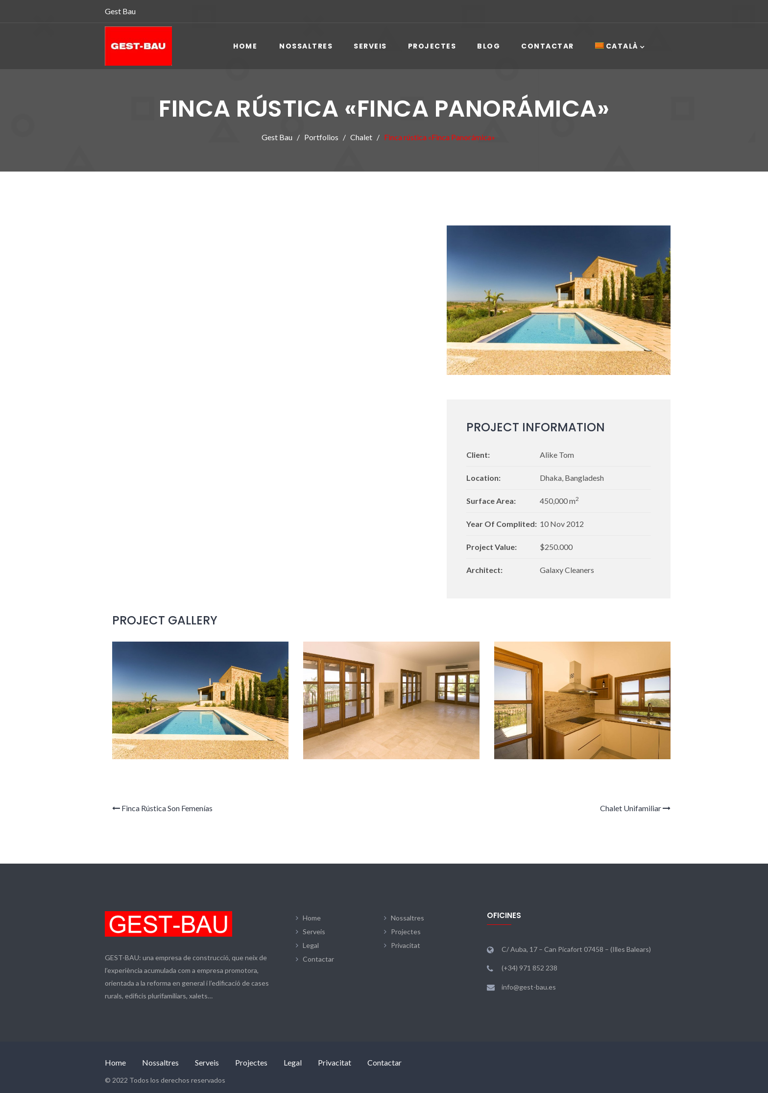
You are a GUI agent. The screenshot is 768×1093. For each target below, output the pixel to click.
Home (245, 46)
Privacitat (405, 945)
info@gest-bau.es (529, 987)
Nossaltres (306, 46)
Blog (488, 46)
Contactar (547, 46)
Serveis (370, 46)
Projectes (432, 46)
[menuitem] (617, 46)
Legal (311, 945)
